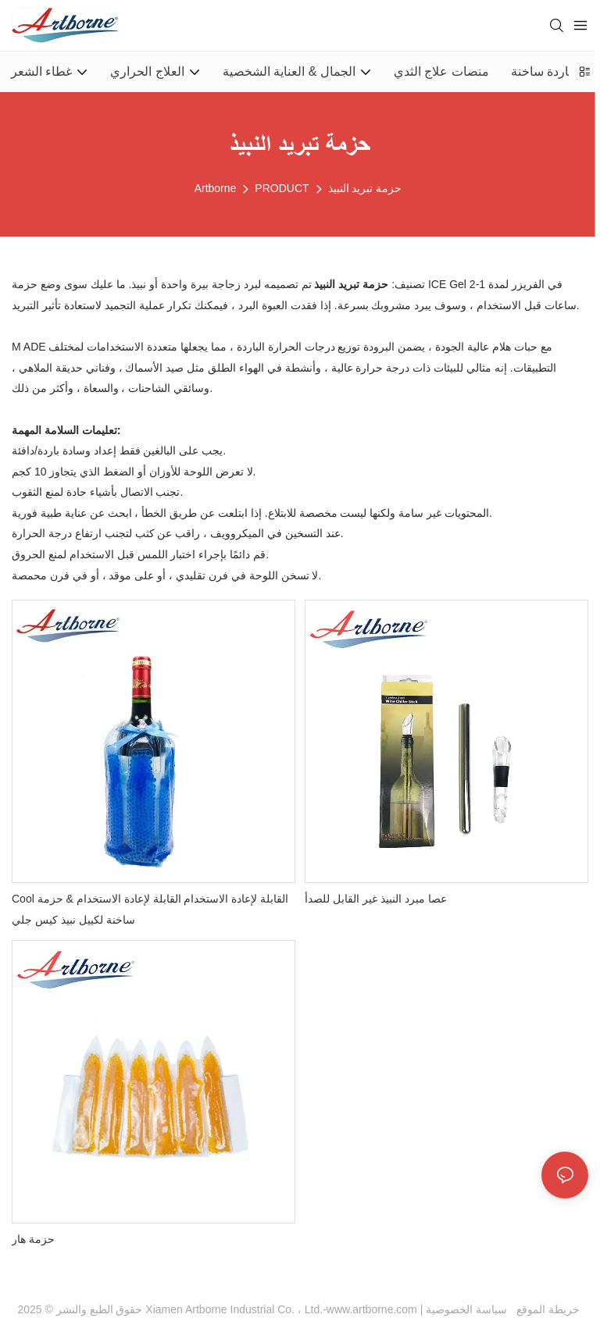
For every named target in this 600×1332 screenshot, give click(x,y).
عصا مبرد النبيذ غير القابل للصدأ (375, 898)
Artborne (216, 188)
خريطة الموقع (545, 1309)
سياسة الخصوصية (504, 1309)
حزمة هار (33, 1239)
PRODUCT (282, 188)
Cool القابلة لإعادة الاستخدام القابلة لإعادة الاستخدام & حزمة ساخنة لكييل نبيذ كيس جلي (150, 909)
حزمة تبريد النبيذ (365, 188)
